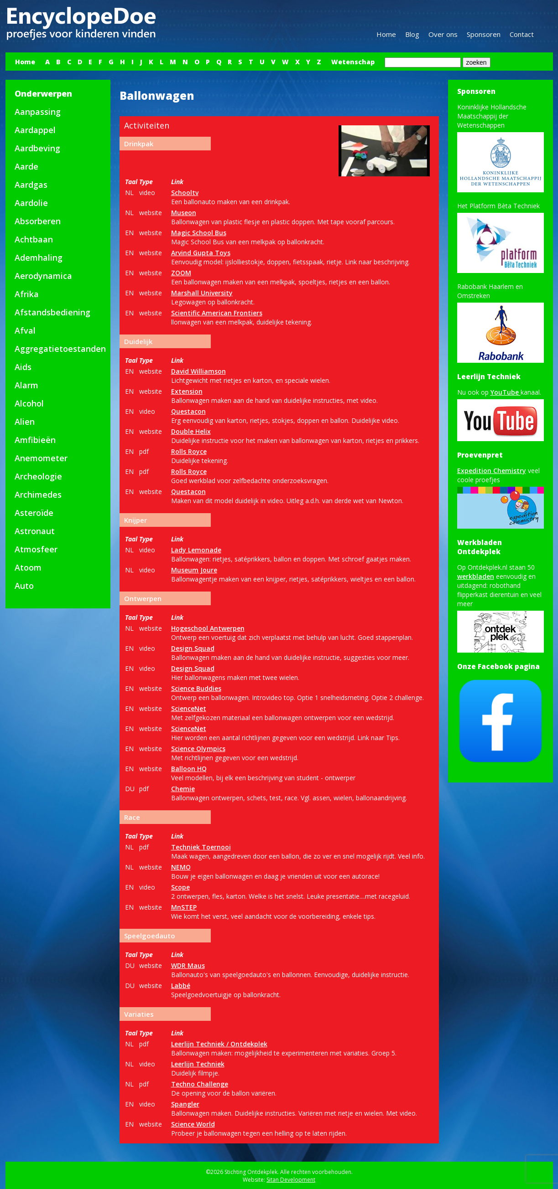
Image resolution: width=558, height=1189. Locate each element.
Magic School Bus (198, 232)
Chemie (183, 788)
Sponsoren (484, 34)
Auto (24, 585)
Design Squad (192, 648)
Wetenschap (353, 61)
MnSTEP (184, 907)
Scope (180, 887)
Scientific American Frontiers (216, 313)
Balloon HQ (189, 768)
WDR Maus (188, 965)
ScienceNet (188, 708)
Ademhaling (39, 257)
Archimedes (38, 494)
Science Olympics (198, 748)
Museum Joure (194, 570)
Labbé (180, 985)
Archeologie (38, 476)
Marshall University (202, 292)
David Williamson (198, 371)
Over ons (443, 34)
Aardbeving (37, 148)
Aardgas (31, 184)
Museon (183, 212)
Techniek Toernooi (201, 847)
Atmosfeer (36, 549)
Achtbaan (34, 239)
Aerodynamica (43, 275)
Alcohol (29, 403)
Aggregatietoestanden (60, 348)
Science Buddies (196, 688)
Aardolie (31, 202)
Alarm (26, 385)
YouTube (505, 392)
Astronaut (35, 530)
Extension (187, 391)
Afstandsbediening (52, 312)
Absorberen (38, 221)
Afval (25, 330)
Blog (412, 34)
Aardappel (35, 129)
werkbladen (475, 576)
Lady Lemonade (196, 550)
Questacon (188, 411)
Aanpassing (38, 111)
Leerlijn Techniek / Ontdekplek (219, 1044)
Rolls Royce (189, 451)
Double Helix (191, 431)
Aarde (26, 166)
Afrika (27, 293)
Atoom (28, 567)
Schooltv (184, 192)
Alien (25, 421)
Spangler (185, 1104)
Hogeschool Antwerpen (208, 628)
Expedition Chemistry (491, 470)
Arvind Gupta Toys (200, 252)
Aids (23, 366)
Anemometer (41, 458)
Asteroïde (34, 512)
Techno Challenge (199, 1084)
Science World (193, 1124)
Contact (522, 34)
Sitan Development (290, 1180)
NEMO (181, 867)
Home (386, 34)
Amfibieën (35, 439)
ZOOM (181, 272)
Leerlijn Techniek (197, 1064)
